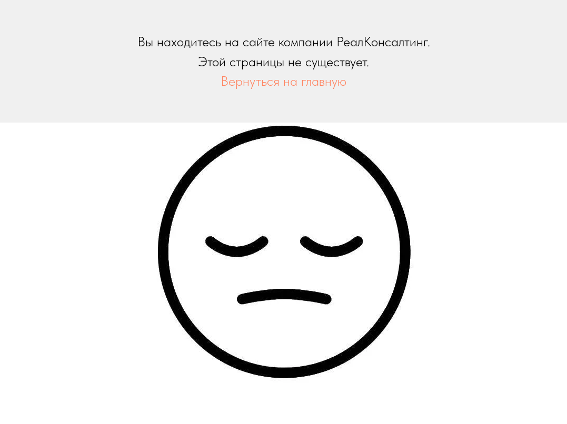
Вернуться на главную (283, 81)
